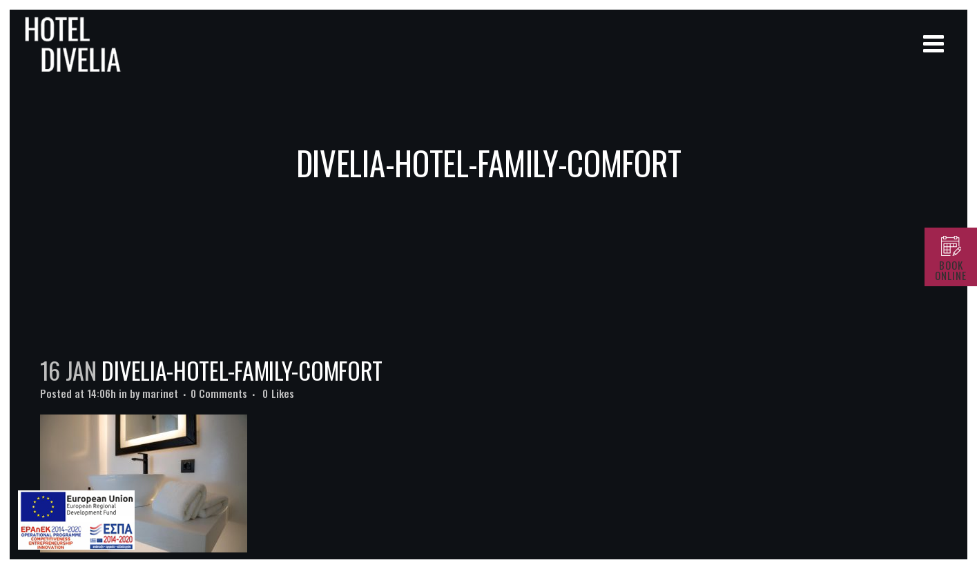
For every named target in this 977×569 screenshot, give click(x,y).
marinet (160, 393)
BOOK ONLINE (951, 270)
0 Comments (219, 393)
